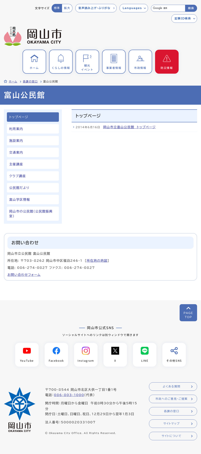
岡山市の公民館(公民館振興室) (31, 214)
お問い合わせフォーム (24, 274)
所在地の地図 (97, 260)
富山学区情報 (19, 199)
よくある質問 (171, 386)
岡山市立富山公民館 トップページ (129, 127)
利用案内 (16, 128)
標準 (57, 8)
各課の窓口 (30, 81)
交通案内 (16, 152)
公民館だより (19, 187)
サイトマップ (171, 423)
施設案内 (16, 140)
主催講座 (16, 164)
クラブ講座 (17, 176)
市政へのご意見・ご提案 (171, 398)
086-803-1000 (69, 394)
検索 (191, 8)
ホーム (13, 81)
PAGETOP (188, 315)
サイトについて (171, 436)
